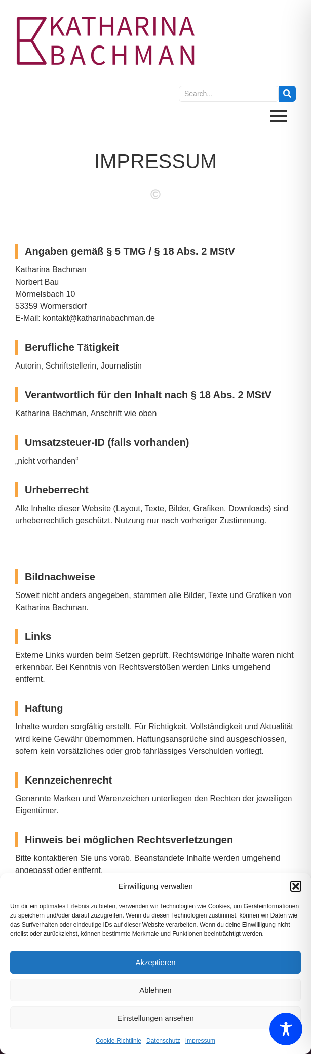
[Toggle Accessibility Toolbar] (285, 1029)
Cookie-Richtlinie (118, 1040)
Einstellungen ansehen (155, 1018)
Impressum (200, 1040)
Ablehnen (155, 990)
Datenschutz (163, 1040)
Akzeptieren (155, 962)
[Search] (229, 94)
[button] (296, 886)
